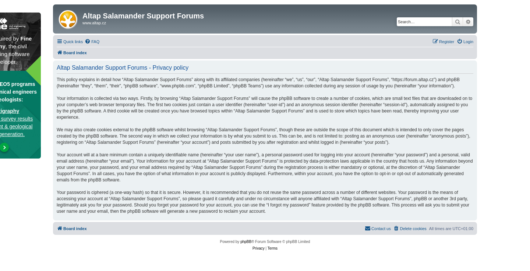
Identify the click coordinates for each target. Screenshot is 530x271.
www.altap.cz (94, 23)
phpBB (245, 242)
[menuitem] (92, 41)
